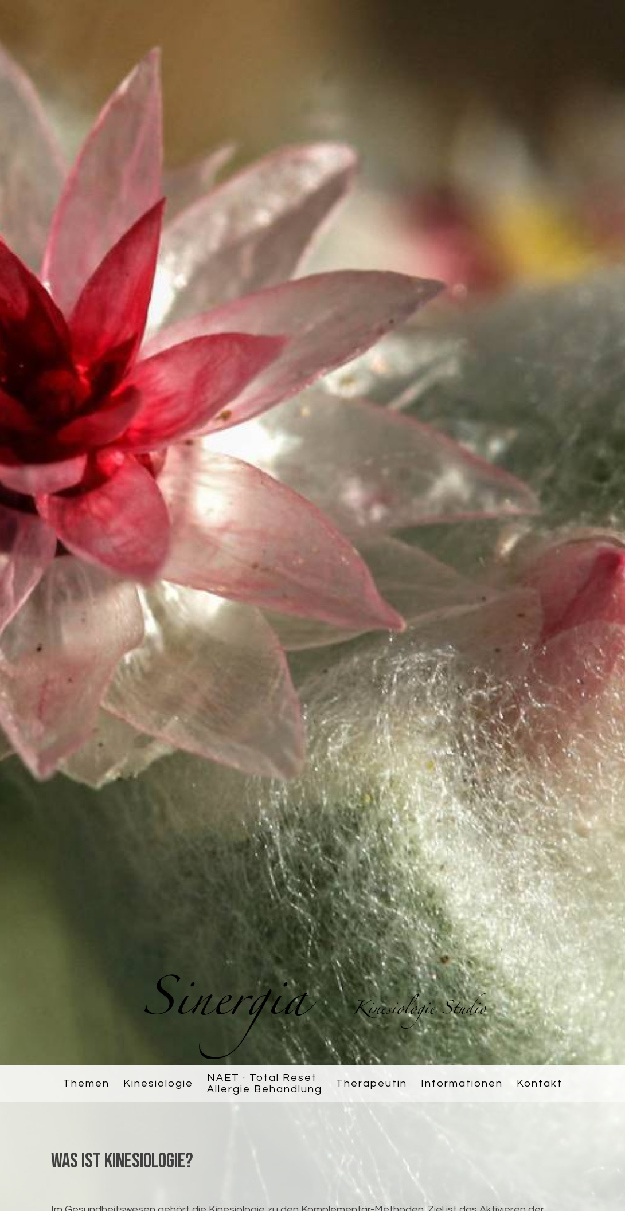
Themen (86, 1083)
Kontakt (539, 1083)
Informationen (462, 1083)
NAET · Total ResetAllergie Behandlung (264, 1083)
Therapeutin (371, 1083)
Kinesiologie (158, 1083)
